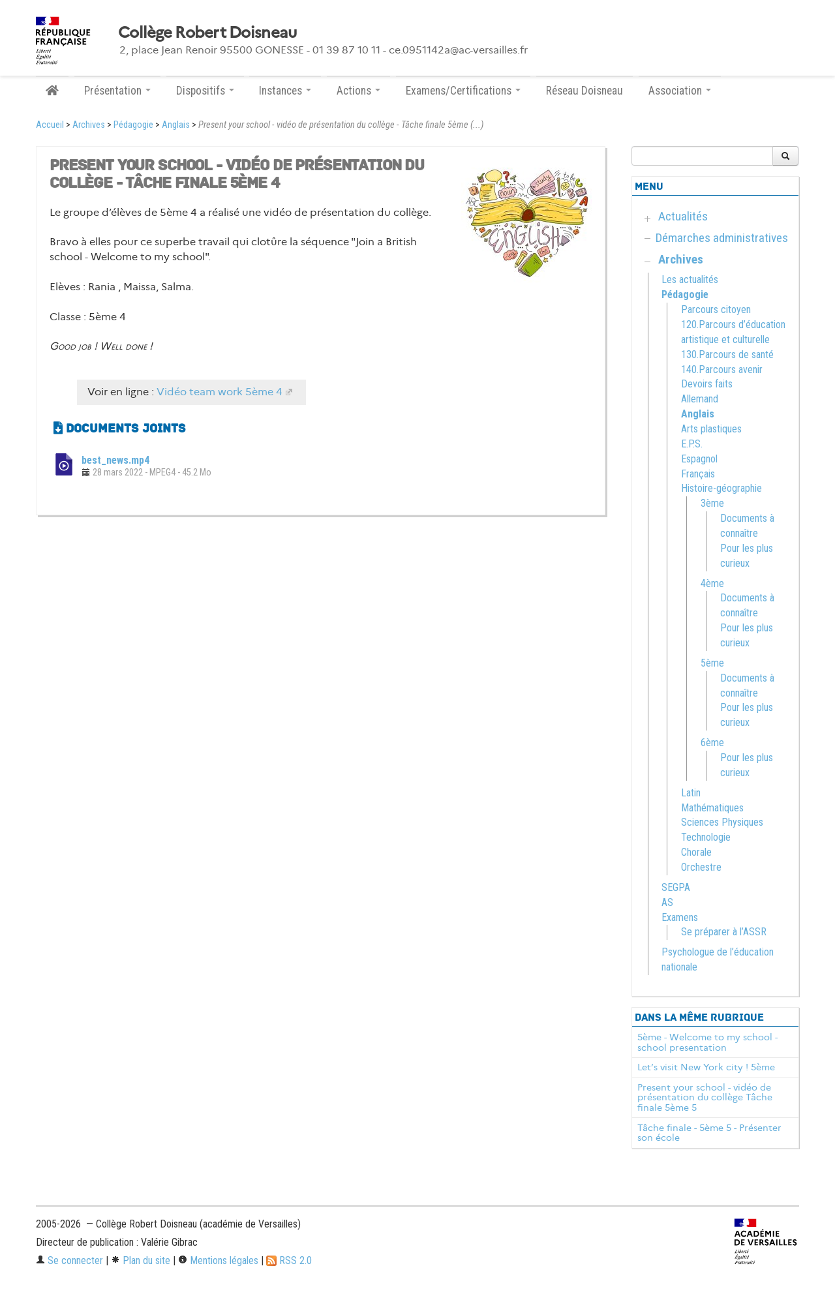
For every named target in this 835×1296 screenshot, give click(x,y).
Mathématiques (712, 808)
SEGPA (675, 887)
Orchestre (701, 867)
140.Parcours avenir (722, 369)
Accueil (50, 124)
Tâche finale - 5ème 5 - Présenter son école (709, 1133)
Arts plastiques (711, 429)
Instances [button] (285, 90)
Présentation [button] (117, 90)
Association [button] (679, 90)
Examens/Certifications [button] (463, 90)
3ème (712, 503)
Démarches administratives (722, 237)
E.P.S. (692, 444)
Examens (679, 917)
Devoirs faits (707, 384)
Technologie (706, 837)
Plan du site (140, 1260)
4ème (712, 583)
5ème (712, 663)
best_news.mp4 (115, 460)
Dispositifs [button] (205, 90)
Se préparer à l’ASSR (724, 932)
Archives (88, 124)
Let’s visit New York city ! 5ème (706, 1067)
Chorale (696, 852)
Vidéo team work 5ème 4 (219, 391)
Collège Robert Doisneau (207, 32)
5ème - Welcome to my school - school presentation (707, 1042)
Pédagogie (133, 124)
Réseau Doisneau (584, 90)
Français (698, 474)
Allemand (699, 399)
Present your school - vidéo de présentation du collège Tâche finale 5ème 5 (704, 1097)
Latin (691, 793)
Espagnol (699, 459)
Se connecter (69, 1260)
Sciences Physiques (722, 822)
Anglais (176, 124)
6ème (712, 742)
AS (667, 902)
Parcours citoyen (716, 309)
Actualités (683, 216)
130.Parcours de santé (727, 354)
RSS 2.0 (289, 1260)
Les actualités (689, 279)
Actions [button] (358, 90)
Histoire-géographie (721, 488)
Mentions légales (218, 1260)
